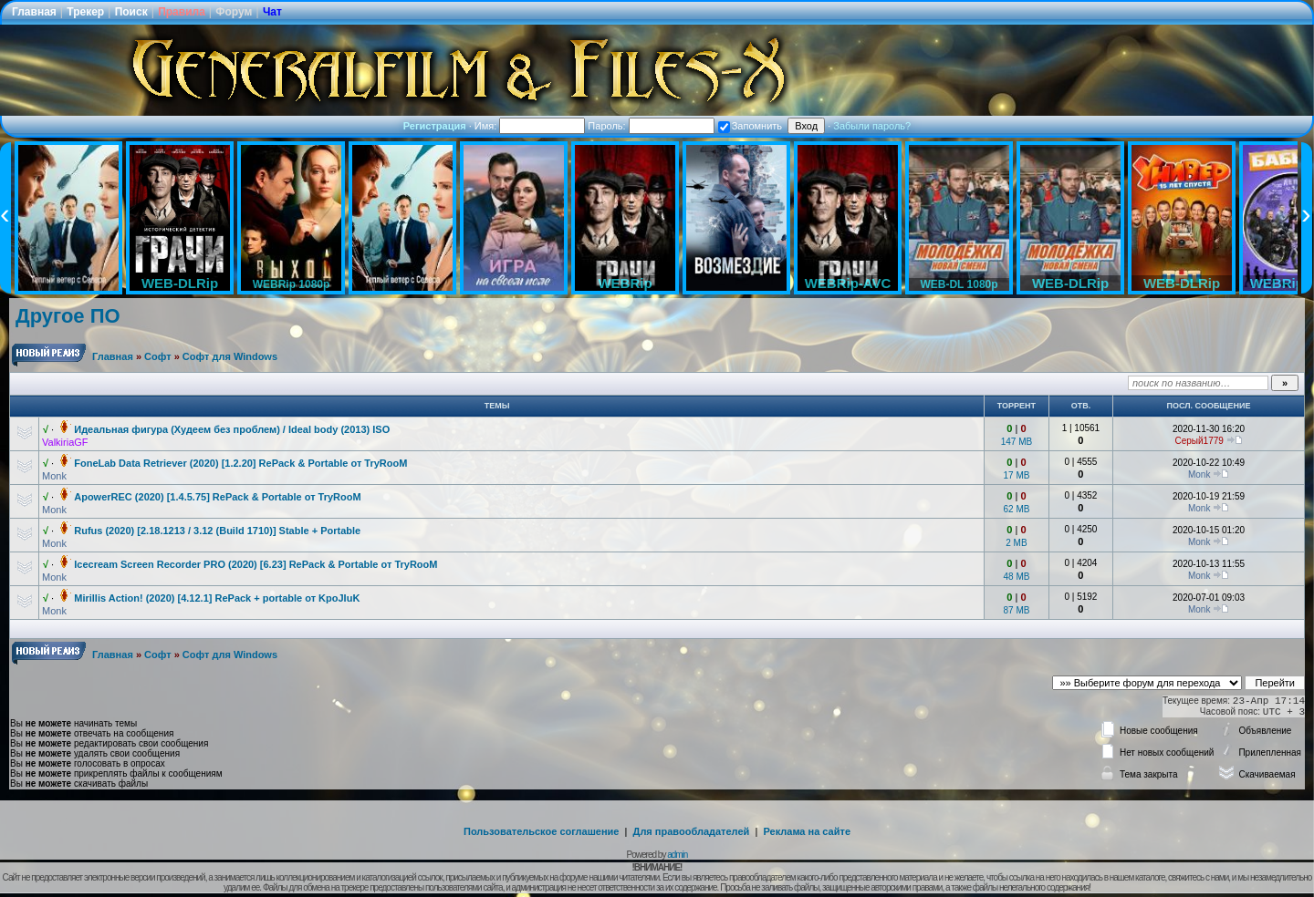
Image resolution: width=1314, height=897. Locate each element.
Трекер (85, 11)
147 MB (1016, 442)
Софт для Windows (229, 356)
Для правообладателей (691, 831)
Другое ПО (68, 315)
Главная (34, 11)
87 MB (1016, 610)
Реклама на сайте (806, 831)
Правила (181, 11)
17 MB (1016, 475)
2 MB (1016, 543)
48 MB (1016, 577)
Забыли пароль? (872, 125)
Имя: (530, 125)
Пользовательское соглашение (541, 831)
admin (677, 855)
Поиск (131, 11)
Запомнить (750, 125)
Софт (158, 356)
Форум (233, 11)
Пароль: (651, 125)
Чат (272, 11)
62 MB (1016, 509)
